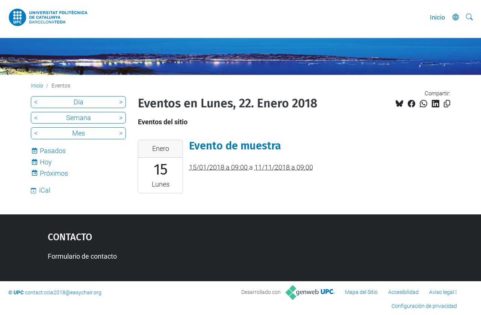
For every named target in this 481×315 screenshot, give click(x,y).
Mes (78, 133)
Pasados (53, 151)
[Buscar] (469, 17)
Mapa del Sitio (361, 292)
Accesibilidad (403, 292)
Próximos (54, 173)
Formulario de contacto (82, 256)
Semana (78, 118)
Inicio (437, 17)
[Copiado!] (447, 103)
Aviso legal (441, 292)
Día (78, 102)
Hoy (46, 162)
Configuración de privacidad (424, 306)
